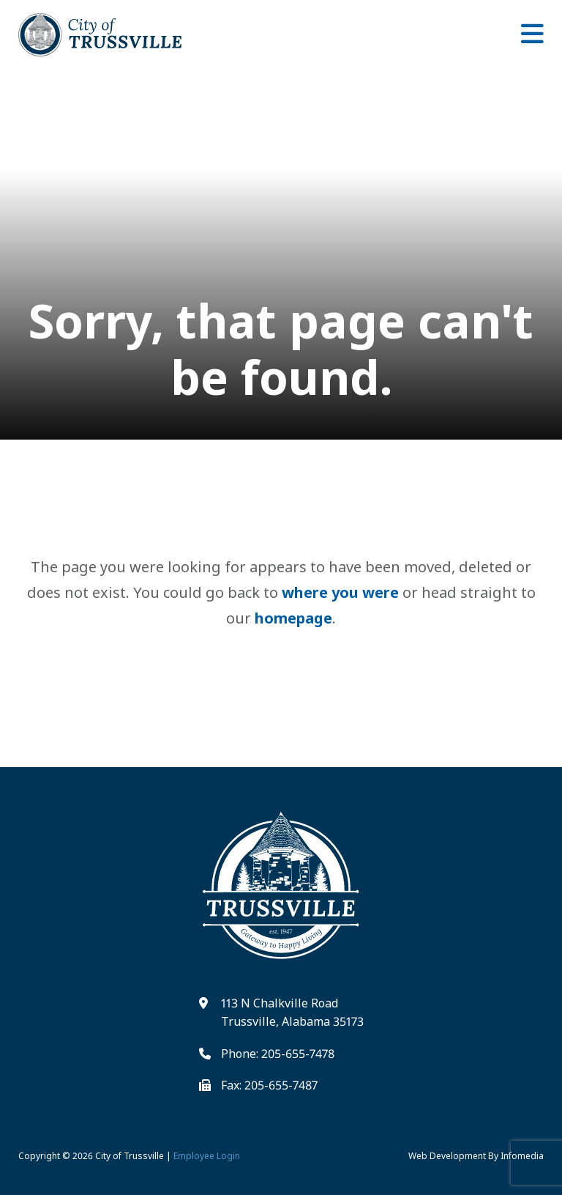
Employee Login (206, 1156)
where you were (340, 592)
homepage (293, 618)
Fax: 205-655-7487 (269, 1085)
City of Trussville (129, 1156)
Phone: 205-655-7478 (277, 1054)
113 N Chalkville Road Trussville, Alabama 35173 (292, 1012)
